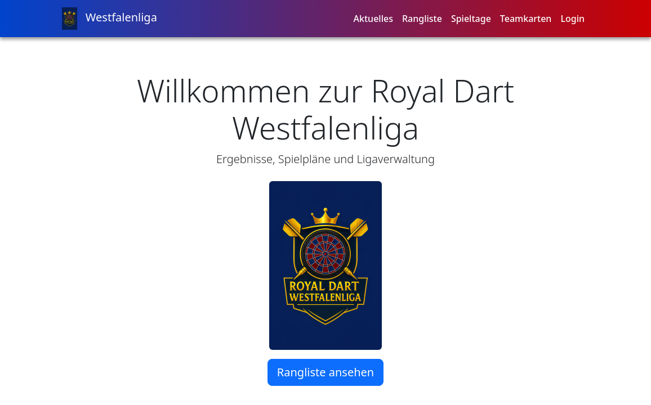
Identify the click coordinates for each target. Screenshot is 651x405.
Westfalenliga (109, 18)
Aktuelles (373, 18)
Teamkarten (526, 18)
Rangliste (422, 18)
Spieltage (471, 18)
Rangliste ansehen (325, 372)
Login (572, 18)
